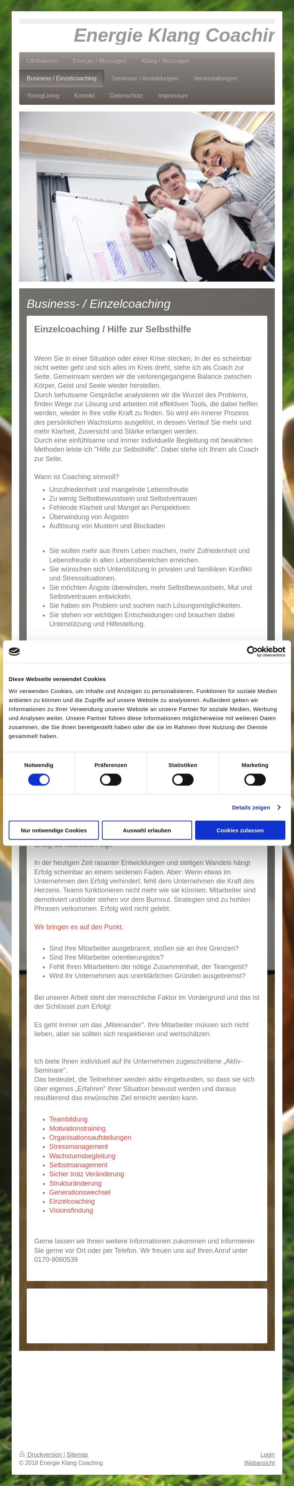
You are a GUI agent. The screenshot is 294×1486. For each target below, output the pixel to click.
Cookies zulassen (240, 830)
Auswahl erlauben (147, 830)
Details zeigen (251, 807)
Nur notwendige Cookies (54, 830)
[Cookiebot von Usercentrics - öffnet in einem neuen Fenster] (252, 651)
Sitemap (77, 1454)
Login (268, 1454)
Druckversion (41, 1454)
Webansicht (259, 1463)
